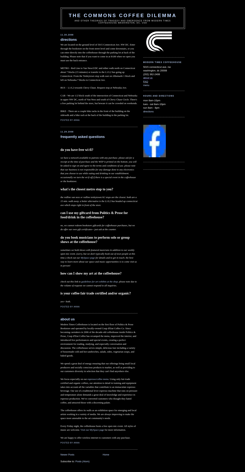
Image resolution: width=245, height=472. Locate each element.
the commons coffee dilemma (123, 15)
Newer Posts (67, 454)
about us (68, 319)
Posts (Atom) (82, 461)
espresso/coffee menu (97, 379)
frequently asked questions (83, 137)
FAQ (145, 81)
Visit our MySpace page (92, 429)
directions (69, 40)
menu (146, 85)
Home (106, 454)
